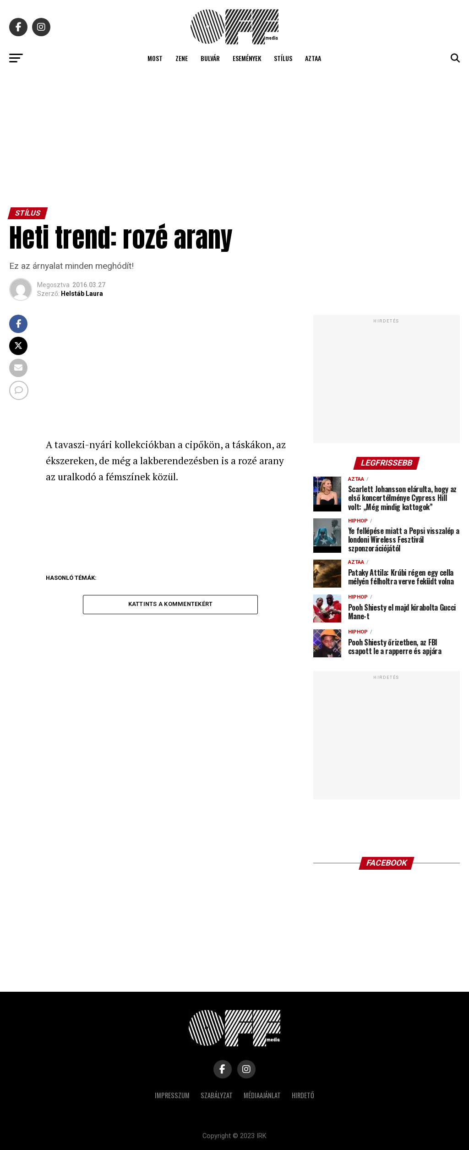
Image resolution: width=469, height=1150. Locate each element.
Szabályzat (217, 1095)
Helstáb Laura (82, 293)
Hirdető (303, 1095)
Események (247, 58)
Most (155, 58)
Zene (181, 58)
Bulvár (210, 58)
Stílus (283, 58)
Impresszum (172, 1095)
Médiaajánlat (262, 1095)
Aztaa (313, 58)
